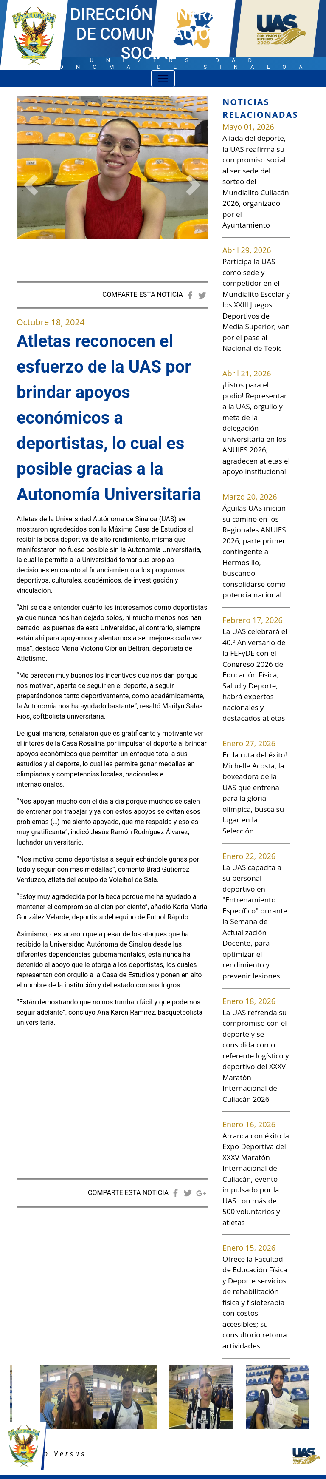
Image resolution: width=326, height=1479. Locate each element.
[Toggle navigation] (163, 78)
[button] (31, 185)
